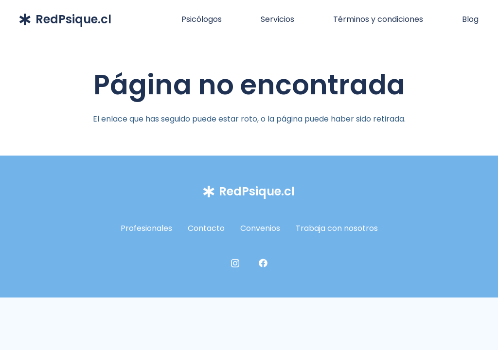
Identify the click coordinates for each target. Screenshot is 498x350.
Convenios (260, 228)
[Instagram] (235, 263)
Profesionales (146, 228)
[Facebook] (263, 263)
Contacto (206, 228)
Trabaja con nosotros (337, 228)
